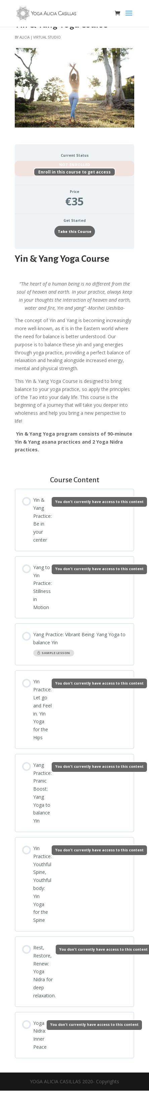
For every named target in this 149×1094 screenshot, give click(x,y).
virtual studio (47, 37)
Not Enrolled (74, 164)
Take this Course (74, 231)
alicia (24, 37)
